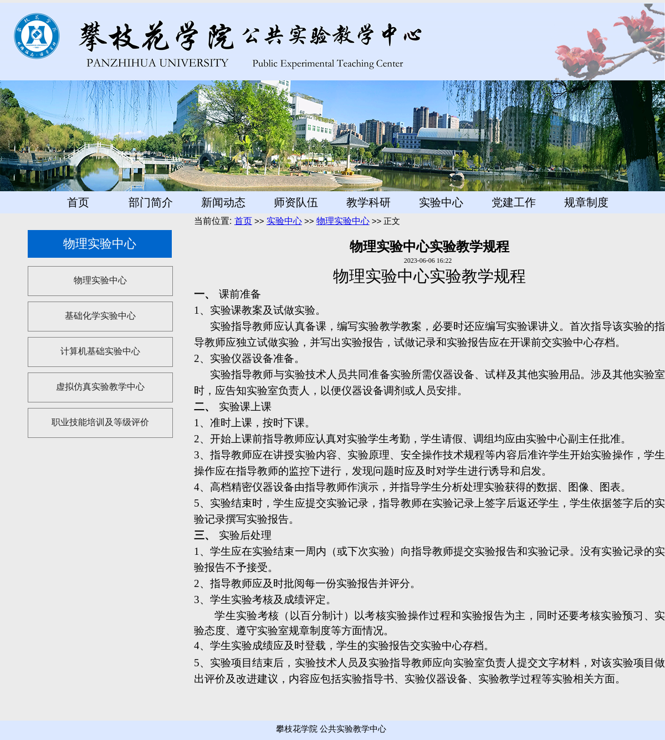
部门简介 (151, 202)
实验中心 (441, 202)
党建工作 (514, 202)
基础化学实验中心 (100, 315)
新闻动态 (223, 202)
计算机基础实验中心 (100, 351)
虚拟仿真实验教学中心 (100, 386)
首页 (78, 202)
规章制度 (586, 202)
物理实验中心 (100, 280)
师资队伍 (296, 202)
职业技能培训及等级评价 (100, 422)
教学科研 (368, 202)
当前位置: (214, 221)
